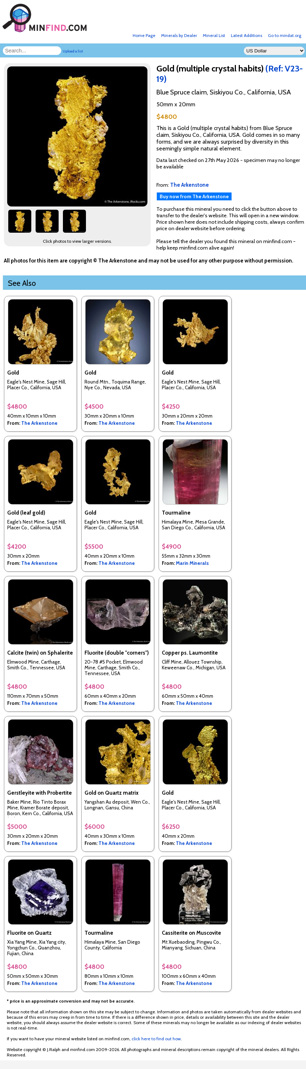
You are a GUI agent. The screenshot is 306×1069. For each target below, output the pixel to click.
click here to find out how (156, 1038)
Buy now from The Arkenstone (194, 196)
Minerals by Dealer (179, 35)
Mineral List (214, 35)
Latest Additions (246, 35)
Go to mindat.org (284, 35)
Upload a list (73, 51)
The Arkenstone (39, 423)
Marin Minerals (192, 563)
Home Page (144, 35)
